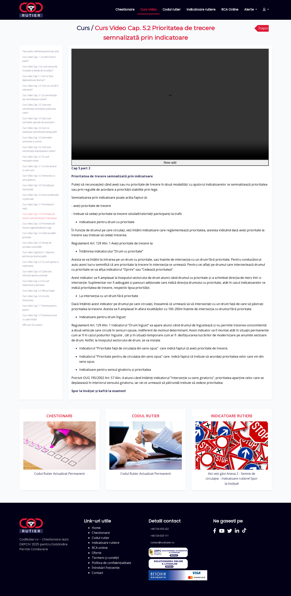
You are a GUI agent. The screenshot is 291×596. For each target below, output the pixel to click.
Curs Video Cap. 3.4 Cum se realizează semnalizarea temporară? (40, 130)
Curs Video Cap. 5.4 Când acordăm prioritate (39, 235)
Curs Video (148, 9)
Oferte (96, 553)
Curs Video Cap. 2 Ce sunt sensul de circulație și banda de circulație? (40, 68)
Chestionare (124, 9)
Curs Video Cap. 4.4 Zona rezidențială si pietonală (41, 196)
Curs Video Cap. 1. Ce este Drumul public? (39, 59)
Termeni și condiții (105, 558)
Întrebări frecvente (106, 567)
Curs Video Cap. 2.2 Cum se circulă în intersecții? (41, 87)
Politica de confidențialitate (111, 563)
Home (96, 528)
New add (170, 162)
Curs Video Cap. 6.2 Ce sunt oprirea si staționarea (41, 263)
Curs (83, 28)
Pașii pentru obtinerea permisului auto (41, 51)
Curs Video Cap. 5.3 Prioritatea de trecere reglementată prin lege (39, 225)
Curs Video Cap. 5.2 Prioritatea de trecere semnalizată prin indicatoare (40, 216)
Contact (97, 573)
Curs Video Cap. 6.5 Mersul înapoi (39, 290)
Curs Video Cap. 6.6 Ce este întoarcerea (36, 298)
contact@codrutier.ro (162, 542)
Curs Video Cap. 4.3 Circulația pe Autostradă (38, 187)
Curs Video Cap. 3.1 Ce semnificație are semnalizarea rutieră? (40, 97)
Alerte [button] (249, 9)
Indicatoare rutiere (200, 9)
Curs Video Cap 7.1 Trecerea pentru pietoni (40, 307)
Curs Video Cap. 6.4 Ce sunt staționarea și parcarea (36, 283)
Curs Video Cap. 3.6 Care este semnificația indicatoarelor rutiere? (39, 149)
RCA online (100, 548)
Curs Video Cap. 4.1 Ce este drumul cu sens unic (40, 168)
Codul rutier (172, 9)
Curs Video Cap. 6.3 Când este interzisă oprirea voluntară (37, 273)
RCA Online (229, 9)
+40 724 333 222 (159, 528)
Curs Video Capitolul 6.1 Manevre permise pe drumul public (38, 254)
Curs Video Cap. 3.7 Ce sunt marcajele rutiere (36, 158)
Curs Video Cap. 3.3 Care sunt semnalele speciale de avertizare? (39, 120)
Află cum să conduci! (32, 324)
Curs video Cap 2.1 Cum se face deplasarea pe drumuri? (38, 78)
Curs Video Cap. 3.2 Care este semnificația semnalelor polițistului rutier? (39, 108)
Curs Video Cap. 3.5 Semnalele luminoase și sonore (37, 139)
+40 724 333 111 (159, 535)
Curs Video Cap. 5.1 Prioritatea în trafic (38, 206)
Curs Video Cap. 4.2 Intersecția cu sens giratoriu (39, 177)
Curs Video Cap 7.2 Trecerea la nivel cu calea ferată (40, 317)
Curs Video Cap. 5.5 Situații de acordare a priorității (37, 244)
